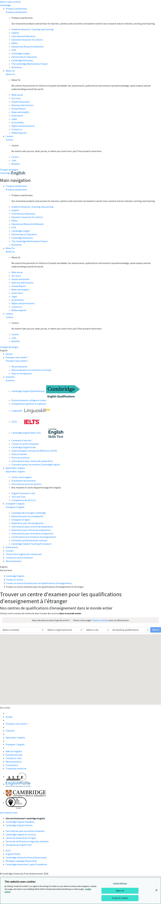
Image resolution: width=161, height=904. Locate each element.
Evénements (12, 547)
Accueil (9, 353)
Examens (10, 376)
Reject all (120, 890)
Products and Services (16, 8)
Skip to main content (10, 1)
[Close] (156, 890)
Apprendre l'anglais (15, 468)
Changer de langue (9, 169)
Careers (9, 136)
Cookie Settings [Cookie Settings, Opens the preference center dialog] (120, 883)
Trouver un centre (100, 620)
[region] (80, 890)
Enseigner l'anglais (15, 503)
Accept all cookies (120, 898)
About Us (10, 70)
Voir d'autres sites (9, 812)
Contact (10, 550)
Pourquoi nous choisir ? (17, 357)
